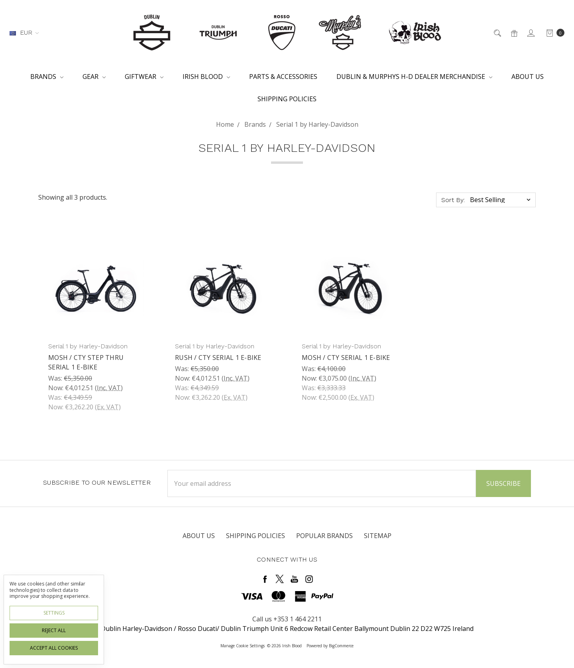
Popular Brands (324, 535)
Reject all (54, 630)
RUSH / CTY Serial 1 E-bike (218, 357)
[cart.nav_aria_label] (553, 33)
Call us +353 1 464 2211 (287, 619)
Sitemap (377, 535)
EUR (24, 32)
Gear (94, 76)
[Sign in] (530, 33)
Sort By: (453, 200)
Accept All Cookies (54, 647)
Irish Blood (206, 76)
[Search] (496, 33)
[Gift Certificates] (513, 33)
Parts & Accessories (283, 76)
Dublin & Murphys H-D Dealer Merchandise (414, 76)
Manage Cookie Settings (242, 645)
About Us (527, 76)
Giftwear (144, 76)
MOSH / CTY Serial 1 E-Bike (346, 357)
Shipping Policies (287, 98)
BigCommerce (341, 645)
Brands (46, 76)
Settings (54, 612)
